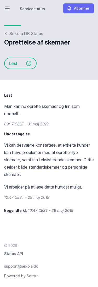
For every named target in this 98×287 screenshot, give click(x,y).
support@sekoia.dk (21, 266)
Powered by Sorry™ (21, 276)
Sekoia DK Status (23, 33)
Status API (13, 253)
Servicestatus (32, 9)
